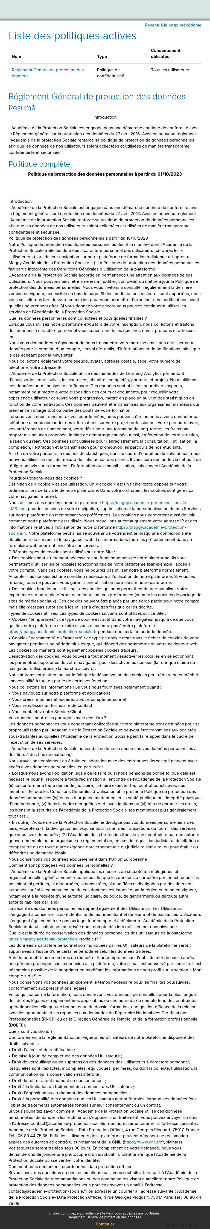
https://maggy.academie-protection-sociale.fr (52, 631)
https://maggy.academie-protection (42, 939)
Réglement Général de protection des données (97, 96)
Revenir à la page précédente (173, 25)
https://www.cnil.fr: (142, 1142)
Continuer (105, 1224)
